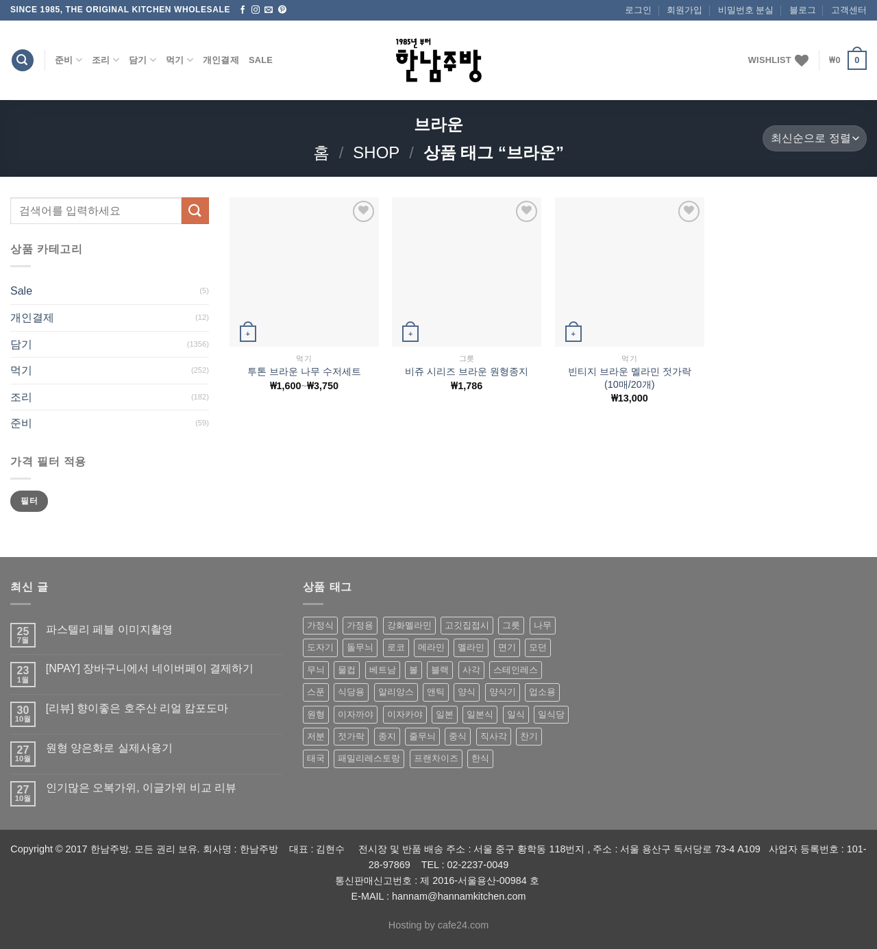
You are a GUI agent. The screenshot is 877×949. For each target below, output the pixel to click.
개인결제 (221, 60)
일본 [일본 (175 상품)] (445, 714)
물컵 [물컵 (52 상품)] (347, 670)
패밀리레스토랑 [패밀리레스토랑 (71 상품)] (369, 758)
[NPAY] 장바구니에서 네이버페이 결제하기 (150, 668)
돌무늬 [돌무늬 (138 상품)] (360, 647)
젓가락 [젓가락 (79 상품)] (351, 736)
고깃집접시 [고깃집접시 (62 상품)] (467, 625)
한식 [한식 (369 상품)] (480, 758)
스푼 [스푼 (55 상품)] (316, 692)
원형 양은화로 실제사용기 (109, 748)
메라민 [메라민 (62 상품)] (431, 647)
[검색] (23, 60)
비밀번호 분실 (746, 10)
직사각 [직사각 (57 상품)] (493, 736)
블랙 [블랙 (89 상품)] (440, 670)
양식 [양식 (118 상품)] (466, 692)
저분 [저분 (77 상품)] (316, 736)
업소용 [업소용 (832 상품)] (542, 692)
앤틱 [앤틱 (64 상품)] (436, 692)
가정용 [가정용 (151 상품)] (360, 625)
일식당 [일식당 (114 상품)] (551, 714)
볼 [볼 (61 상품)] (413, 670)
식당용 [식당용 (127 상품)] (351, 692)
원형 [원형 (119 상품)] (316, 714)
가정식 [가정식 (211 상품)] (320, 625)
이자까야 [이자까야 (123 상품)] (355, 714)
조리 (105, 59)
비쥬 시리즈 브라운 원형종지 (466, 371)
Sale (261, 60)
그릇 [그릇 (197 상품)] (511, 625)
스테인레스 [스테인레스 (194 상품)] (515, 670)
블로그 (802, 10)
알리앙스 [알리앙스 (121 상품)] (396, 692)
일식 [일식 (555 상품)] (516, 714)
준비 (68, 59)
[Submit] (195, 210)
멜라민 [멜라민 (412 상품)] (471, 647)
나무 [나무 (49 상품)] (543, 625)
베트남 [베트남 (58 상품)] (382, 670)
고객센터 (849, 10)
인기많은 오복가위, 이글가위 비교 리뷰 (141, 787)
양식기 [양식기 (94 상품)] (502, 692)
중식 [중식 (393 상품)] (458, 736)
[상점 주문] (815, 138)
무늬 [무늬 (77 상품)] (316, 670)
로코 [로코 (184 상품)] (396, 647)
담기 (142, 59)
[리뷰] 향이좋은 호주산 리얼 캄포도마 (137, 708)
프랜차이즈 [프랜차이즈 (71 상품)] (436, 758)
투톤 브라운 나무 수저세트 (304, 371)
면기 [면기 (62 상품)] (507, 647)
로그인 (638, 10)
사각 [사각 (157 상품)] (471, 670)
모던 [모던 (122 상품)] (538, 647)
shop (376, 152)
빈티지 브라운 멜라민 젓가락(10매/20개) (629, 378)
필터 (29, 501)
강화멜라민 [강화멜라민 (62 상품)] (409, 625)
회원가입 (684, 10)
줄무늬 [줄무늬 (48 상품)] (422, 736)
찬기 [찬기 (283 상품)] (529, 736)
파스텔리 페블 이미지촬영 (109, 629)
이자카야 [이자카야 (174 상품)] (405, 714)
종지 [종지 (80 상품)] (387, 736)
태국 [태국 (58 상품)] (316, 758)
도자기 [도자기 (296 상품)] (320, 647)
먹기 (179, 59)
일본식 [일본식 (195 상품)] (480, 714)
